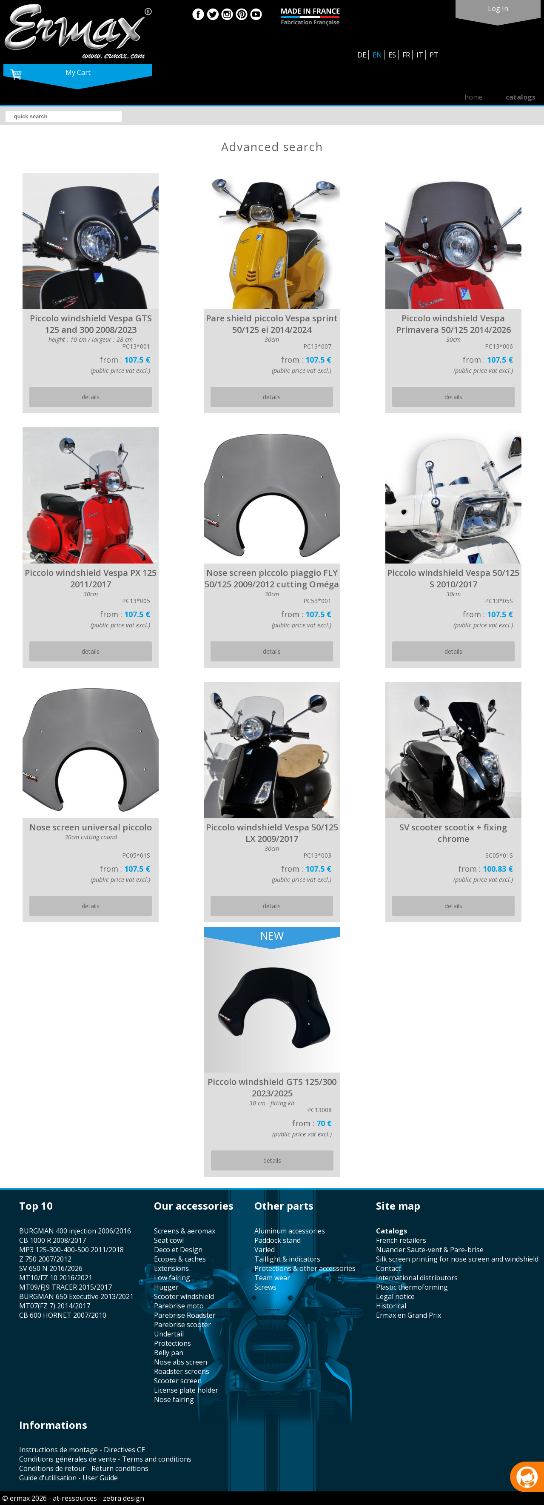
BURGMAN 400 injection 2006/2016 (75, 1231)
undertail (169, 1334)
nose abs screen (180, 1362)
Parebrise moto (179, 1305)
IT (419, 55)
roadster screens (181, 1371)
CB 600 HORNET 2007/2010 (62, 1315)
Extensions (171, 1268)
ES (392, 55)
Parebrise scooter (182, 1324)
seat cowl (169, 1240)
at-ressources (75, 1498)
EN (377, 55)
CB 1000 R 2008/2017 (52, 1240)
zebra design (123, 1498)
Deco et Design (178, 1249)
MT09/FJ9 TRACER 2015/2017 (65, 1287)
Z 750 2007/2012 (45, 1259)
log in (498, 8)
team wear (272, 1277)
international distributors (417, 1277)
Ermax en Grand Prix (408, 1315)
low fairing (172, 1277)
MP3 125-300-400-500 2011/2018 (71, 1249)
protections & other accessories (305, 1268)
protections (172, 1343)
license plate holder (186, 1390)
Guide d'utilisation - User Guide (68, 1477)
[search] (63, 117)
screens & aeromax (184, 1231)
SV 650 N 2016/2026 (51, 1268)
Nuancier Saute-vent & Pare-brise (430, 1249)
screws (265, 1287)
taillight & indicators (287, 1259)
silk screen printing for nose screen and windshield (457, 1259)
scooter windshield (184, 1296)
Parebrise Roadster (185, 1315)
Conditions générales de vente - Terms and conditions (105, 1459)
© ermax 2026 (24, 1498)
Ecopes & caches (180, 1259)
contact (388, 1268)
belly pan (168, 1352)
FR (406, 55)
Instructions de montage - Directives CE (82, 1449)
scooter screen (178, 1380)
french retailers (401, 1240)
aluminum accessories (289, 1231)
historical (391, 1305)
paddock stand (277, 1240)
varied (264, 1249)
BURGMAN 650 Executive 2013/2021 (76, 1296)
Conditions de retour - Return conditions (83, 1468)
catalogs (520, 97)
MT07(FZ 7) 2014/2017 (54, 1305)
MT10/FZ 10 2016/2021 (55, 1277)
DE (361, 55)
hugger (166, 1287)
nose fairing (174, 1399)
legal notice (395, 1296)
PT (434, 55)
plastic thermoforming (412, 1287)
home (473, 97)
